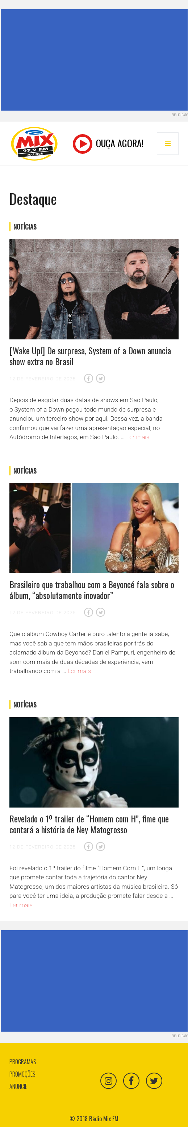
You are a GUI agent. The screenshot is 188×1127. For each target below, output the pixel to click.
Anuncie (18, 1086)
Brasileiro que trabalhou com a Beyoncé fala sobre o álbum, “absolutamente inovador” (91, 590)
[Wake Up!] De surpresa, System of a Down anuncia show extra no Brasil (90, 356)
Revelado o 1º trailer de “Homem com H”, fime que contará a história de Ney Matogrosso (89, 824)
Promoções (22, 1074)
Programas (22, 1061)
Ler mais (137, 437)
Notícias (25, 226)
